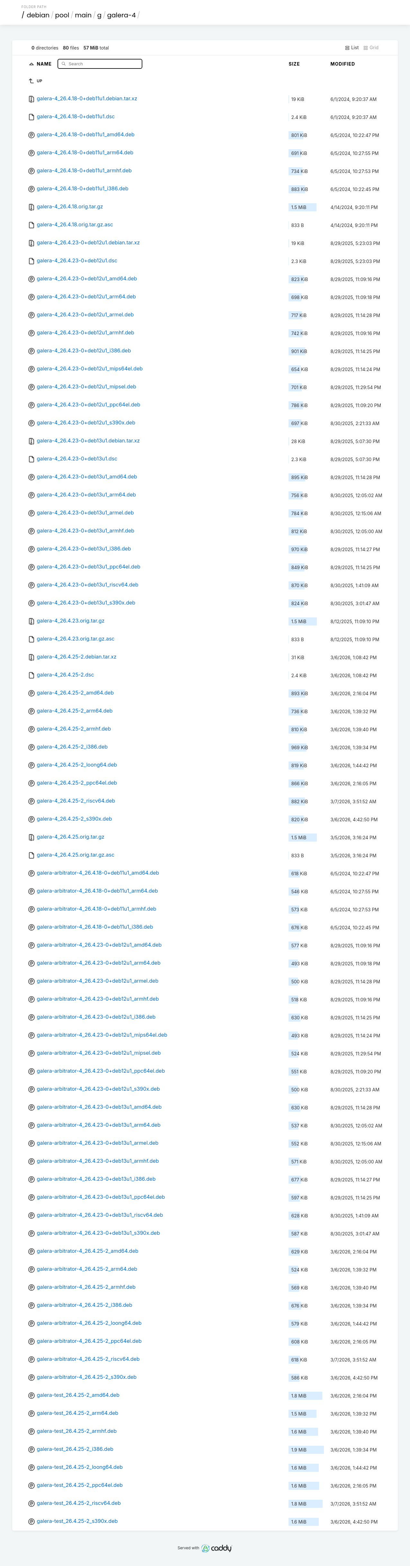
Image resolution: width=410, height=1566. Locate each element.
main (83, 15)
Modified (342, 64)
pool (62, 15)
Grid (371, 47)
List (352, 47)
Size (294, 64)
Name (45, 63)
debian (38, 15)
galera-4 (121, 15)
